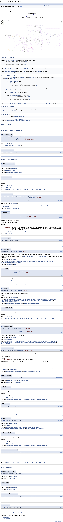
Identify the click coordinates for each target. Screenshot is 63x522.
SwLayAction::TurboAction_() (6, 343)
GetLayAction (11, 82)
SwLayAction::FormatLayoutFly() (43, 299)
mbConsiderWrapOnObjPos (24, 117)
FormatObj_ (11, 84)
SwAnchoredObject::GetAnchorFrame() (24, 368)
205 (7, 259)
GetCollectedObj (12, 89)
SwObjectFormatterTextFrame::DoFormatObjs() (14, 172)
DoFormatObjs (8, 63)
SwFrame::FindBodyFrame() (44, 366)
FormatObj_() (16, 264)
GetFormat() (24, 145)
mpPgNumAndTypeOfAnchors (24, 120)
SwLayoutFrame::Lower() (16, 262)
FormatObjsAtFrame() (16, 208)
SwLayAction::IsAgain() (20, 300)
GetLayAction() (52, 318)
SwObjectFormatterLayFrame (12, 231)
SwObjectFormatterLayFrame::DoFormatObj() (14, 303)
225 (7, 316)
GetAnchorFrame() (12, 300)
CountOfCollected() (9, 500)
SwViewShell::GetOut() (39, 261)
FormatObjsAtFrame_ (13, 86)
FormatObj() (8, 208)
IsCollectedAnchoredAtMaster (14, 95)
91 (7, 168)
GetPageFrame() (19, 512)
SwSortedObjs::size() (13, 369)
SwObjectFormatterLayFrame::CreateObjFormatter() (14, 205)
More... (26, 61)
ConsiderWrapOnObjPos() (10, 478)
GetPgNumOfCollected (13, 92)
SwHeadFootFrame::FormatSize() (7, 342)
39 (6, 126)
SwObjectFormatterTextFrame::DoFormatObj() (14, 189)
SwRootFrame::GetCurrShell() (22, 261)
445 (7, 395)
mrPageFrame (21, 116)
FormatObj (7, 71)
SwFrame (14, 68)
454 (7, 441)
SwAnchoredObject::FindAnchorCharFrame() (31, 366)
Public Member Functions (42, 5)
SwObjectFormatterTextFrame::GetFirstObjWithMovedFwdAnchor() (35, 189)
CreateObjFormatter (20, 103)
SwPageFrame (26, 68)
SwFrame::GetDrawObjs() (42, 368)
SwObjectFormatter (12, 77)
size (7, 369)
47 (7, 476)
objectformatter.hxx (9, 9)
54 (7, 498)
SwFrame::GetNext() (31, 261)
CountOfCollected (12, 98)
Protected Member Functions (58, 5)
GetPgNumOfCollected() (29, 500)
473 (7, 185)
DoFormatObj (8, 60)
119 (7, 203)
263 (7, 297)
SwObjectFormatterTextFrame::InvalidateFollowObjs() (35, 428)
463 (7, 458)
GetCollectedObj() (21, 500)
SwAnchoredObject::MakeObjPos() (30, 300)
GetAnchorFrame (12, 78)
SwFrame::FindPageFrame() (37, 318)
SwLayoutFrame (18, 251)
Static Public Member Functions (50, 5)
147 (7, 337)
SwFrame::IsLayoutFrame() (47, 205)
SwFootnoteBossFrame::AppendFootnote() (13, 341)
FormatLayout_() (14, 261)
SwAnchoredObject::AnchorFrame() (11, 366)
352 (7, 364)
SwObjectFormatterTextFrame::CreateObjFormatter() (33, 205)
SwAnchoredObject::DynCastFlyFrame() (12, 299)
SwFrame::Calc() (8, 261)
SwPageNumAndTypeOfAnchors (12, 120)
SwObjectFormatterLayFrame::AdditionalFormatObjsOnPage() (17, 412)
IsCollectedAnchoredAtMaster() (40, 500)
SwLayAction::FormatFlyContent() (25, 299)
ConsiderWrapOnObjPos (13, 81)
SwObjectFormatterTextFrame (24, 231)
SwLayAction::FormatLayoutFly (28, 256)
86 (7, 423)
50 (7, 487)
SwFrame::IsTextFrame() (5, 206)
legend (31, 54)
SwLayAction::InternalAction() (18, 342)
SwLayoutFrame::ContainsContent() (11, 318)
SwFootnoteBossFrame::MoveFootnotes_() (31, 342)
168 (7, 280)
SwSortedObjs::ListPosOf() (52, 368)
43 (7, 510)
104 (7, 143)
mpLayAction (21, 119)
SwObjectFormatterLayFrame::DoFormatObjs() (14, 371)
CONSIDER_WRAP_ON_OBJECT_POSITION (12, 145)
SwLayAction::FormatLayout (42, 256)
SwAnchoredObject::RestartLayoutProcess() (9, 301)
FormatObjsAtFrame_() (10, 233)
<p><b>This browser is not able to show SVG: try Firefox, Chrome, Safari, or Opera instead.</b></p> (31, 15)
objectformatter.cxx (14, 143)
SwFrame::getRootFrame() (48, 261)
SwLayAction (37, 68)
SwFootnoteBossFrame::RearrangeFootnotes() (47, 342)
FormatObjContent (6, 110)
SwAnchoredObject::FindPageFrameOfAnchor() (9, 368)
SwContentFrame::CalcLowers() (26, 341)
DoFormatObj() (20, 366)
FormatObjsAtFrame (8, 68)
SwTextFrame (19, 86)
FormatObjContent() (52, 299)
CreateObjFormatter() (9, 339)
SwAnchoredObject (14, 60)
